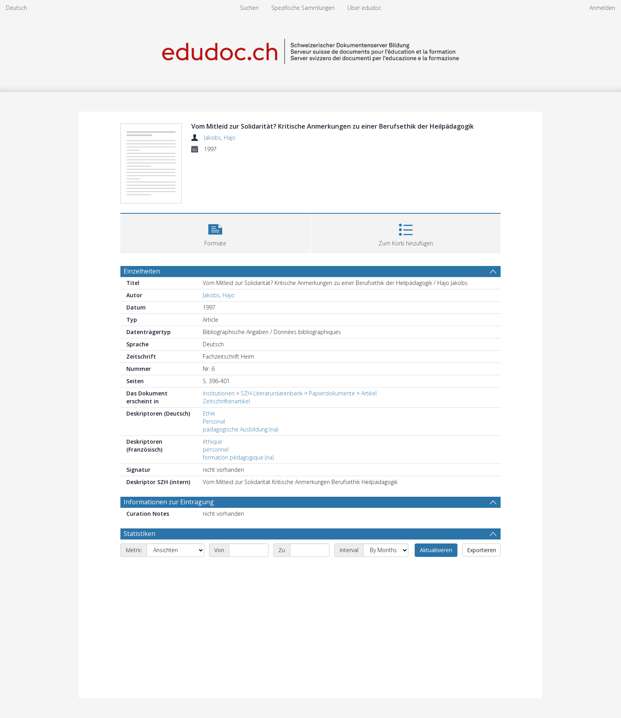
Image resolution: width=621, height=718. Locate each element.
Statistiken (139, 533)
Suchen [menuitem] (249, 7)
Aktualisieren (436, 550)
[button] (215, 232)
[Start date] (249, 550)
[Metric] (175, 550)
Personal (214, 421)
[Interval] (385, 550)
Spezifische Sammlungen (303, 7)
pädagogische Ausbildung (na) (240, 429)
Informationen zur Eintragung (169, 502)
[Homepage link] (310, 50)
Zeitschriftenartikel (226, 401)
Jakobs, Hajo (220, 137)
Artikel (369, 393)
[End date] (310, 550)
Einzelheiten (142, 271)
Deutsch (16, 7)
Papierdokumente (332, 393)
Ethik (209, 413)
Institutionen (218, 393)
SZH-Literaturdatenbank (272, 393)
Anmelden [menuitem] (602, 7)
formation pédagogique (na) (238, 457)
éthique (212, 441)
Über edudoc (364, 7)
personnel (216, 449)
